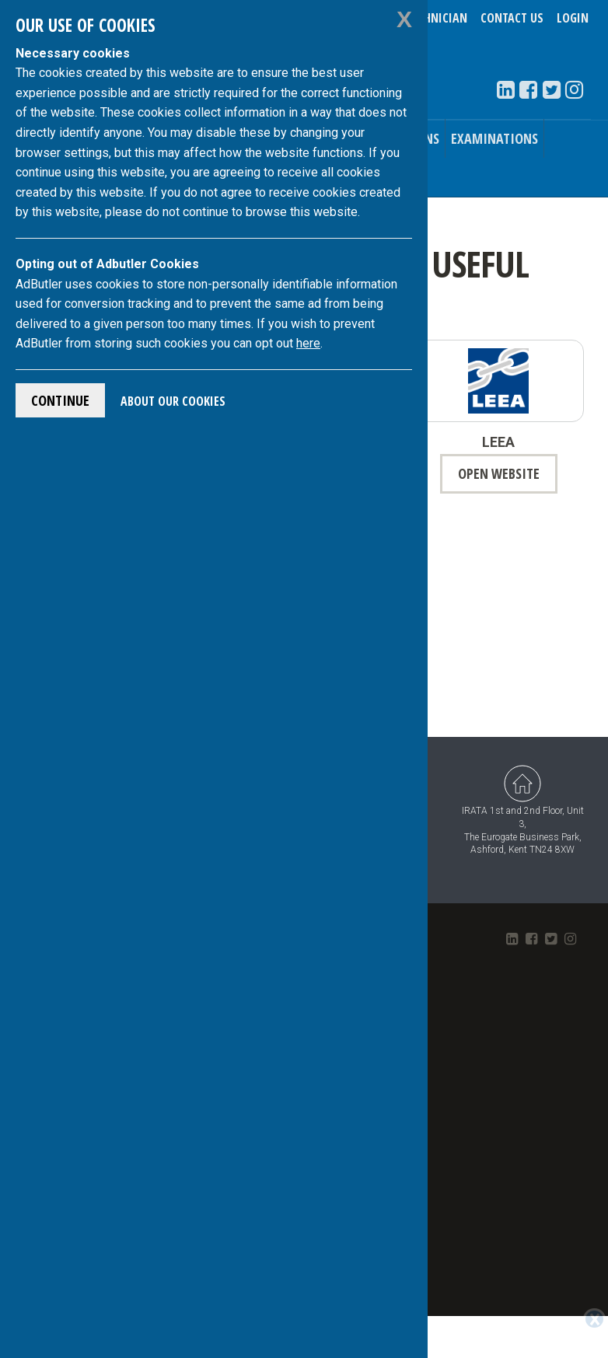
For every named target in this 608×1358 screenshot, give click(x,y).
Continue (60, 400)
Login (573, 17)
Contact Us (511, 17)
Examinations (494, 138)
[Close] (594, 1319)
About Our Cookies (173, 401)
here (308, 343)
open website (499, 473)
